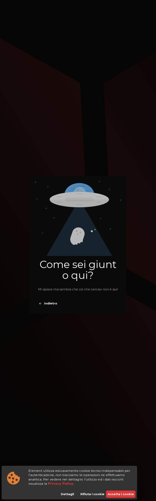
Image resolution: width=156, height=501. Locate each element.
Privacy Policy (61, 483)
